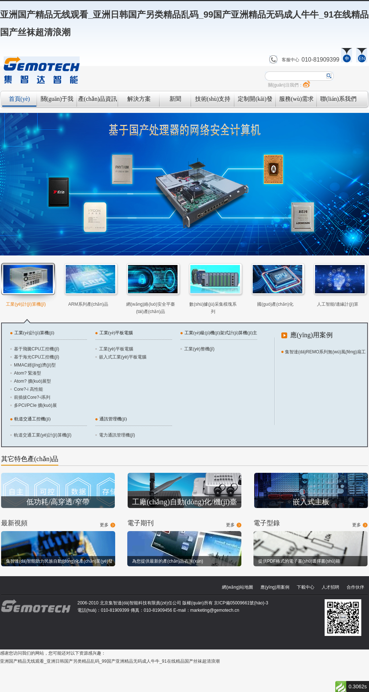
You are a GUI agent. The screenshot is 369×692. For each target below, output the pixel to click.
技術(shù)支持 (213, 99)
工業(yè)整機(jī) (199, 348)
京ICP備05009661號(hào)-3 (241, 603)
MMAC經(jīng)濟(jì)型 (35, 365)
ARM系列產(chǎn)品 (88, 304)
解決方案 (139, 99)
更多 (104, 524)
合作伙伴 (355, 587)
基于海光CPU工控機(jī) (36, 357)
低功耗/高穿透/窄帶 (57, 502)
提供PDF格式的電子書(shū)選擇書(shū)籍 (299, 561)
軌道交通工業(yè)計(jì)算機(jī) (43, 435)
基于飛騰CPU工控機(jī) (36, 348)
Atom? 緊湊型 (27, 373)
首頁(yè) (19, 99)
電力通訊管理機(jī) (117, 435)
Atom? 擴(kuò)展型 (32, 381)
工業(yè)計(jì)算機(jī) (26, 304)
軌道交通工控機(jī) (32, 419)
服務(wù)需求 (296, 99)
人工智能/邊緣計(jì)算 (337, 304)
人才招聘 (330, 587)
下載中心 (305, 587)
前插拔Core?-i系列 (32, 397)
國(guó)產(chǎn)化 (275, 304)
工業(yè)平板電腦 (116, 332)
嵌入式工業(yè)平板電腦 (122, 357)
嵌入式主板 (311, 502)
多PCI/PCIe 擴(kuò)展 (35, 405)
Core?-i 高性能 (28, 389)
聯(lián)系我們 (338, 99)
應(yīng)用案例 (311, 335)
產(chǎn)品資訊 (97, 99)
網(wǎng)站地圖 (237, 587)
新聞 (175, 99)
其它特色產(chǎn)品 (29, 459)
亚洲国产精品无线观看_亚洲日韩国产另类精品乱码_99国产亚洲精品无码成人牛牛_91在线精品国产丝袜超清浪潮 (110, 661)
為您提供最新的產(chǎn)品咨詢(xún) (167, 561)
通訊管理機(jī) (113, 419)
